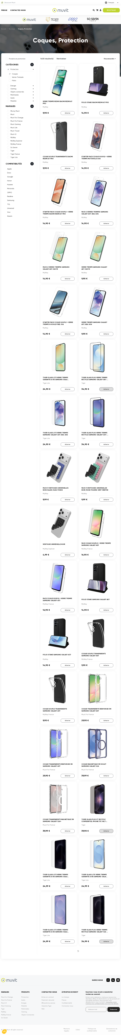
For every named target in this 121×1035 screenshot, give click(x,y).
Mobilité (13, 101)
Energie (13, 85)
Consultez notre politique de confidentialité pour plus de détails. (102, 1002)
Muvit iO (13, 134)
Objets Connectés (27, 1015)
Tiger (12, 150)
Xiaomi (9, 216)
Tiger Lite (13, 157)
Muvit (12, 114)
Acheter (67, 113)
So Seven (13, 147)
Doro (9, 172)
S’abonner (113, 1009)
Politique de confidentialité (92, 1030)
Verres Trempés (17, 77)
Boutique (12, 29)
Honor (9, 180)
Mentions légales (67, 1030)
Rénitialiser (61, 59)
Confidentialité (67, 1003)
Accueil (3, 29)
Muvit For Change (16, 117)
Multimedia (14, 94)
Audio (12, 97)
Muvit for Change (7, 997)
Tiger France (14, 154)
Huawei (9, 184)
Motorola (10, 188)
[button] (4, 1031)
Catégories (11, 64)
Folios (14, 80)
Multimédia (25, 1009)
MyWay (12, 137)
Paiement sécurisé (48, 1000)
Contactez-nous (18, 10)
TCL (8, 204)
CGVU (78, 1030)
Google (10, 176)
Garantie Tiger (46, 1006)
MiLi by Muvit (14, 111)
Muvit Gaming (15, 124)
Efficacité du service (48, 1003)
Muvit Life (13, 127)
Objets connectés (17, 91)
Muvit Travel (14, 130)
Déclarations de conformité (111, 1030)
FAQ (43, 1009)
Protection (14, 69)
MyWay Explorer (16, 140)
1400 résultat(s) (46, 59)
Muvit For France (16, 121)
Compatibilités (13, 163)
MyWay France (15, 144)
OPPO (9, 192)
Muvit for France (6, 1000)
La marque (65, 997)
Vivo (8, 212)
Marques (10, 106)
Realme (10, 196)
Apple (9, 168)
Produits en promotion (17, 58)
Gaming (13, 88)
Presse (4, 10)
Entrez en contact (48, 997)
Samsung (10, 200)
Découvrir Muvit (8, 3)
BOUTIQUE (111, 10)
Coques (14, 73)
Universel (10, 208)
